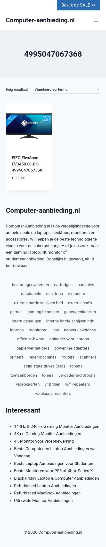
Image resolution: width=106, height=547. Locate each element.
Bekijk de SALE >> (78, 5)
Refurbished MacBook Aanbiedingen (47, 493)
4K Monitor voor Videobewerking (44, 441)
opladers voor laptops (69, 338)
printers (17, 357)
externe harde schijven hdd (38, 302)
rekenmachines (43, 357)
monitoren (38, 330)
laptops (17, 330)
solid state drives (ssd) (44, 366)
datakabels (31, 293)
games (16, 311)
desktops (54, 293)
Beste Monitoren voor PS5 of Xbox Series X (53, 470)
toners (48, 375)
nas (55, 330)
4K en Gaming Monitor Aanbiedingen (47, 433)
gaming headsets (43, 311)
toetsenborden (23, 375)
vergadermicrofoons (77, 375)
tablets (76, 366)
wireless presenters (53, 393)
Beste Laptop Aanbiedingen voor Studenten (53, 463)
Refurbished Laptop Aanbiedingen (45, 485)
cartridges (63, 284)
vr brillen (52, 384)
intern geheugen (26, 321)
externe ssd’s (80, 302)
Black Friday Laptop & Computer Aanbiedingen (56, 478)
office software (30, 338)
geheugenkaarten (80, 311)
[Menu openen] (95, 20)
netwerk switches (80, 330)
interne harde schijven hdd (70, 321)
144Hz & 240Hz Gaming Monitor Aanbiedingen (56, 426)
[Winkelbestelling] (66, 89)
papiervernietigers (32, 348)
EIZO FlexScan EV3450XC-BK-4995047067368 (27, 163)
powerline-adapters (72, 348)
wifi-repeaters (77, 384)
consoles (86, 284)
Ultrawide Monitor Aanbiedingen (43, 500)
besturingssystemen (30, 284)
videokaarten (28, 384)
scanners (88, 357)
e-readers (76, 293)
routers (68, 357)
